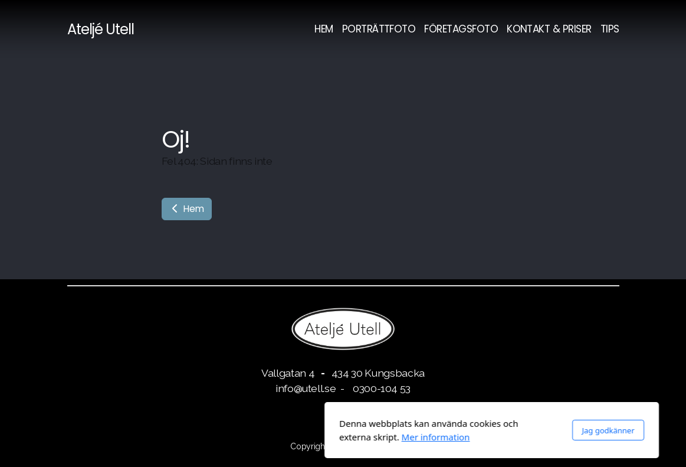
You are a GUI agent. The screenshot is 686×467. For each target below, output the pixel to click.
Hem (187, 208)
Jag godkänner (460, 430)
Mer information (287, 437)
